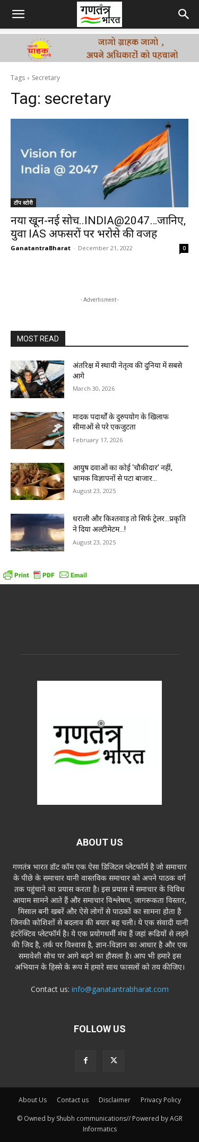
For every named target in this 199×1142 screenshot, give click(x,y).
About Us (33, 1099)
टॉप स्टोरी (23, 202)
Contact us (73, 1099)
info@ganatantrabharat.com (120, 989)
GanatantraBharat (41, 248)
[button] (18, 14)
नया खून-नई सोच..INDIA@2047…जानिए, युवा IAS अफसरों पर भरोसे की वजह (98, 227)
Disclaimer (115, 1099)
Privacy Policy (161, 1099)
